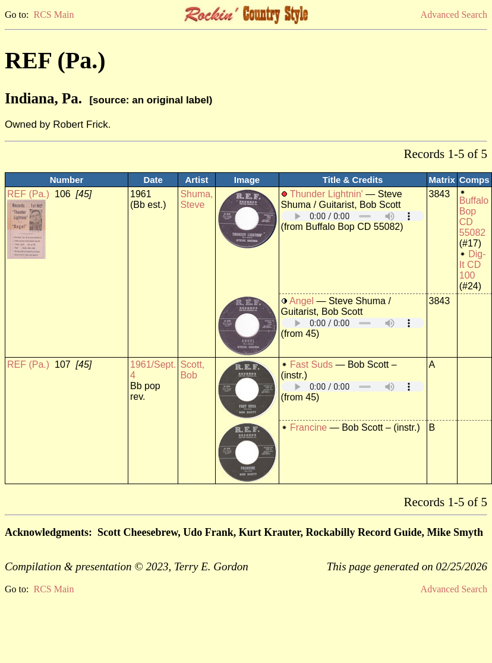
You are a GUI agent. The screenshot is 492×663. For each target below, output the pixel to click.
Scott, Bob (192, 369)
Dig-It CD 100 (472, 264)
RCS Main (53, 15)
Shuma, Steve (196, 199)
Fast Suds (311, 364)
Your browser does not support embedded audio (353, 216)
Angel (301, 301)
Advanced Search (454, 15)
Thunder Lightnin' (326, 194)
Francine (308, 427)
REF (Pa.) (28, 194)
